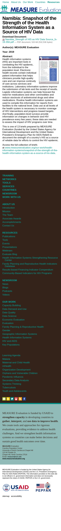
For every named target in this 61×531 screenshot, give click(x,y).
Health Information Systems (17, 337)
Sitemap (5, 496)
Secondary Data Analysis (15, 380)
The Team (7, 215)
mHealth (6, 366)
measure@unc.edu (14, 457)
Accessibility (16, 496)
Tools (5, 240)
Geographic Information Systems (19, 334)
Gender (6, 330)
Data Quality (8, 312)
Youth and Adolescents (14, 391)
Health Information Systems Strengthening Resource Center (30, 258)
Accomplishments (11, 222)
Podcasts (7, 291)
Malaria (6, 359)
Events (6, 243)
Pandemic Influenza (12, 377)
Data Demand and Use (14, 309)
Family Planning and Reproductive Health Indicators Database (29, 265)
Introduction (8, 207)
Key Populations (10, 344)
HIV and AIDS (9, 341)
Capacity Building (11, 305)
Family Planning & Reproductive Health (23, 327)
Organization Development (16, 369)
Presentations (9, 247)
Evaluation (7, 323)
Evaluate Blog (9, 254)
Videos (6, 294)
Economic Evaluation (13, 319)
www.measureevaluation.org (13, 459)
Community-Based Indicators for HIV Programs (27, 273)
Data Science (9, 316)
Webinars (7, 250)
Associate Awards (11, 218)
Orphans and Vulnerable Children (20, 373)
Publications (8, 236)
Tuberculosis (9, 387)
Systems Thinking (11, 384)
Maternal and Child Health (16, 362)
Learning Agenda (11, 355)
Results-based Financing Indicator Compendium (27, 269)
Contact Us (8, 225)
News (5, 284)
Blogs (5, 287)
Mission (6, 211)
